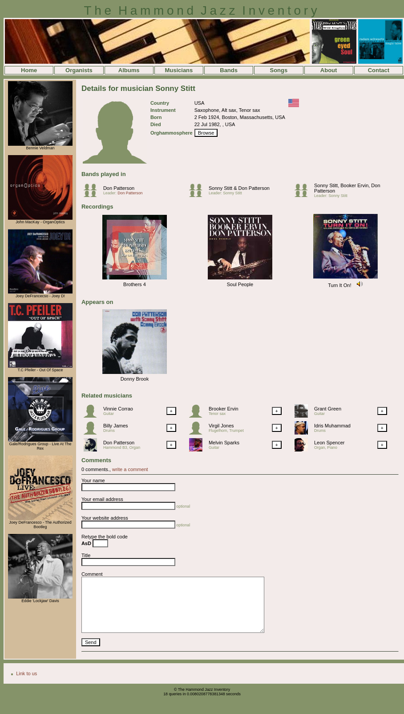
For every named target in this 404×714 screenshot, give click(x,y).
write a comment (130, 469)
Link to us (26, 673)
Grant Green (327, 408)
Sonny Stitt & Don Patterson (239, 188)
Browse (206, 132)
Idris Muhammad (332, 425)
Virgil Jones (221, 425)
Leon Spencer (329, 442)
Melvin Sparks (224, 442)
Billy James (115, 425)
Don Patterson (118, 188)
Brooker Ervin (223, 408)
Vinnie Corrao (118, 408)
